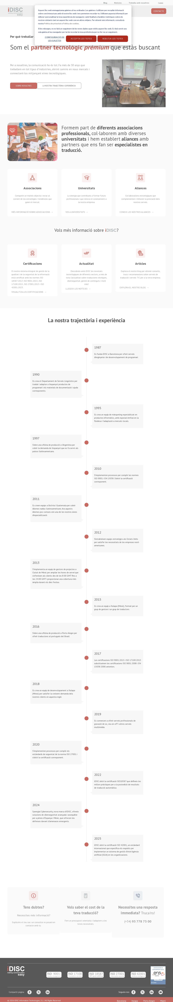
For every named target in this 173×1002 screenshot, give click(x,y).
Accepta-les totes (81, 38)
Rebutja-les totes (112, 38)
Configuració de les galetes (54, 39)
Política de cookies (71, 23)
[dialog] (86, 501)
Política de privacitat (52, 23)
